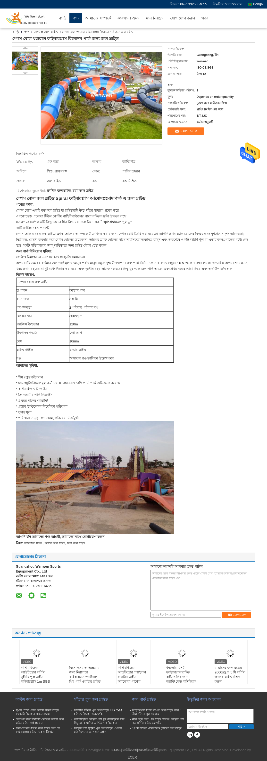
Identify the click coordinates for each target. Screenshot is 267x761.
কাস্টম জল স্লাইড (29, 699)
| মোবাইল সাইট (147, 750)
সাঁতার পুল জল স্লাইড (91, 699)
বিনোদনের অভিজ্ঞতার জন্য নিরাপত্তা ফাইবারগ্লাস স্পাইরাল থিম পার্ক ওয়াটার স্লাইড (84, 674)
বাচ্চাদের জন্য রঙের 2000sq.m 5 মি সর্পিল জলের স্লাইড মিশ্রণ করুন (230, 674)
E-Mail (115, 750)
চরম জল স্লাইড (76, 543)
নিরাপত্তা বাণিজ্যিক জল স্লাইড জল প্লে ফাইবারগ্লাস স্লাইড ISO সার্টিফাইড (38, 730)
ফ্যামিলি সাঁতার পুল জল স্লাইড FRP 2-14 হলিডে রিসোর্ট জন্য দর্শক (98, 712)
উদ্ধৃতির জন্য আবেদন (227, 4)
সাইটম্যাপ (129, 750)
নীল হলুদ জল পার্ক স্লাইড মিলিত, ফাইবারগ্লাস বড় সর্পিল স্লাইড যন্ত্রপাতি (158, 721)
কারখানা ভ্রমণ (128, 18)
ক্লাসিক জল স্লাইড (55, 543)
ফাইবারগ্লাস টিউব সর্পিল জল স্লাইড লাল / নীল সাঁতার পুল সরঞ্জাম (156, 712)
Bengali (260, 4)
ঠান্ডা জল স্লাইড (33, 543)
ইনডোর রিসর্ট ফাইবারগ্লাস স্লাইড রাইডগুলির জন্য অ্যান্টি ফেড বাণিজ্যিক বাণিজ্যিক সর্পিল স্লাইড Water (181, 679)
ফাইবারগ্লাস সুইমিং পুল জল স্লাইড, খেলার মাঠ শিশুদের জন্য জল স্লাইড (98, 730)
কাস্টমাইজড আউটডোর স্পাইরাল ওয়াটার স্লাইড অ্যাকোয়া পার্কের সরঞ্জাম (132, 677)
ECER (132, 757)
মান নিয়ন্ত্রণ (155, 18)
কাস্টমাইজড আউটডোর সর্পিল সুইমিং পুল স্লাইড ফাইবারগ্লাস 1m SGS (35, 674)
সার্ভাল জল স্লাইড (46, 32)
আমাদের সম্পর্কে (98, 18)
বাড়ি (62, 18)
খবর (205, 18)
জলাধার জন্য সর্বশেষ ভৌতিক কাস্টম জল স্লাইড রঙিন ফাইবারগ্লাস (40, 721)
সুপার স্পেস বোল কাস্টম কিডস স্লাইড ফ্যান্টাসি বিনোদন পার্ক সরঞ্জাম (37, 712)
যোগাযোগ (189, 131)
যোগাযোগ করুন (182, 18)
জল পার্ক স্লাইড (144, 699)
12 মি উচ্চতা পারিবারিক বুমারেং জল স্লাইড (157, 728)
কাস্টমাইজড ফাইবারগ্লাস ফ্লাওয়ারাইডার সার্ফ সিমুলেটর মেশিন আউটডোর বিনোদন (99, 721)
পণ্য (76, 18)
